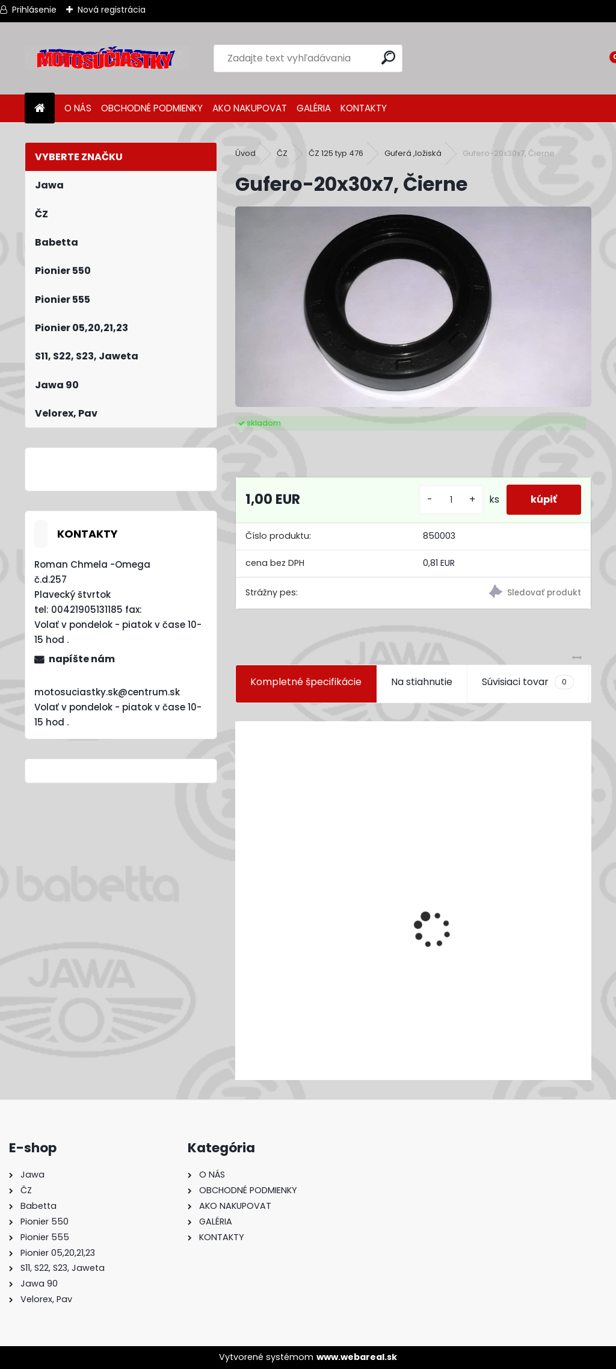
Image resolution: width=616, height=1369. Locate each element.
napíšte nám (82, 659)
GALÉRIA (314, 108)
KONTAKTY (363, 108)
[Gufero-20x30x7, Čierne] (413, 306)
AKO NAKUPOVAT (249, 108)
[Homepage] (40, 108)
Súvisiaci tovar (528, 682)
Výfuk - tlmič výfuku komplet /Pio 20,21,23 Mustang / (366, 1006)
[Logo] (107, 58)
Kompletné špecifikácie (306, 682)
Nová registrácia (112, 10)
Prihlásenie (34, 10)
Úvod (245, 153)
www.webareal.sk (356, 1357)
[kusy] (451, 500)
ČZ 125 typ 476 (336, 153)
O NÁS (77, 108)
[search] (388, 57)
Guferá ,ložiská (413, 153)
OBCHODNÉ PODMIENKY (152, 108)
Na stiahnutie (421, 682)
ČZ (282, 153)
